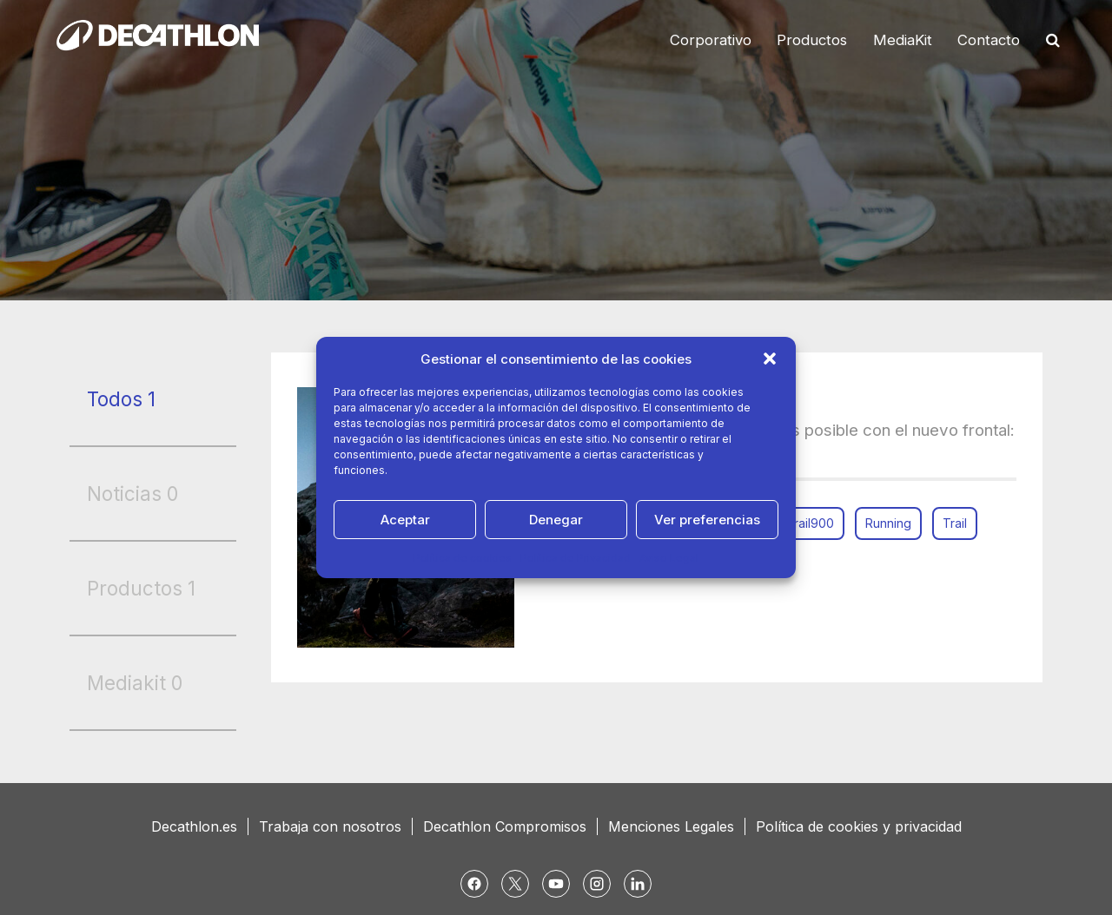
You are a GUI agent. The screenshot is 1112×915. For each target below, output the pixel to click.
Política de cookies (463, 557)
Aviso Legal (668, 557)
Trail (955, 523)
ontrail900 (805, 523)
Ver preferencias (707, 519)
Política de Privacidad (575, 557)
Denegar (556, 519)
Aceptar (405, 519)
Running (888, 523)
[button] (769, 358)
